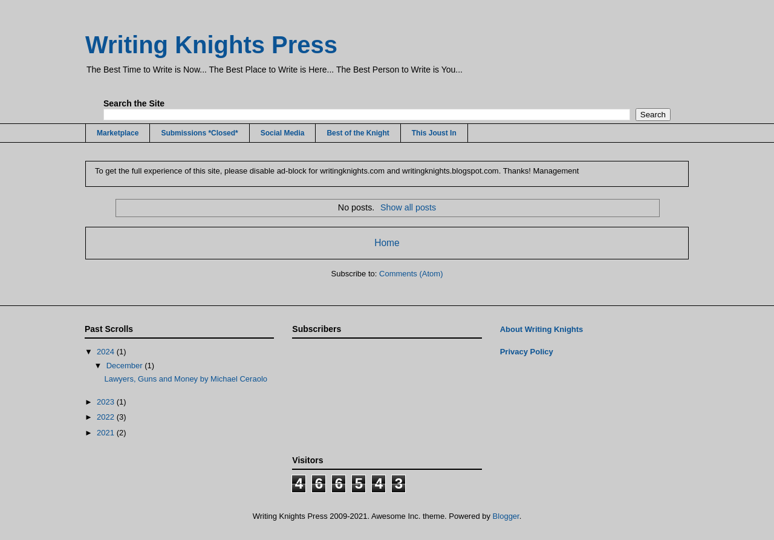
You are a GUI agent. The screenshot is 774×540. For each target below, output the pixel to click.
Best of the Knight (358, 133)
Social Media (283, 133)
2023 (107, 401)
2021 (107, 432)
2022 (107, 416)
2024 (107, 351)
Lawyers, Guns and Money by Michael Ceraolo (185, 378)
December (125, 365)
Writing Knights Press (211, 44)
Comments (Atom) (411, 273)
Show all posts (408, 207)
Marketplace (117, 133)
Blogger (506, 516)
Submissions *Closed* (199, 133)
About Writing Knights (542, 329)
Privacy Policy (526, 351)
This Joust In (434, 133)
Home (387, 243)
